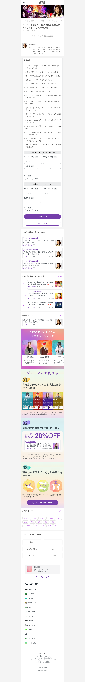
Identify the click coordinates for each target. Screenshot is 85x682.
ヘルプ (38, 656)
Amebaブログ (31, 607)
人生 (25, 522)
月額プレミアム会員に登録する (42, 503)
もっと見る (59, 276)
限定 (35, 518)
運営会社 (47, 662)
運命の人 (26, 518)
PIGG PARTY (30, 620)
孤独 (53, 522)
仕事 (36, 526)
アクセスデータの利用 (50, 660)
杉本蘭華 (31, 21)
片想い (42, 518)
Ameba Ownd (30, 612)
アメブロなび (30, 638)
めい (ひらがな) (48, 157)
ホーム (24, 21)
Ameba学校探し (31, 643)
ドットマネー (30, 598)
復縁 (46, 522)
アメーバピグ (30, 616)
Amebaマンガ (31, 625)
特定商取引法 (48, 658)
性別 (25, 175)
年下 (56, 526)
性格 (49, 526)
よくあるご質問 (45, 656)
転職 (43, 526)
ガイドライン (38, 658)
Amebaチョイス (31, 589)
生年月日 (27, 166)
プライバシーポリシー (36, 660)
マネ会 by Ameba (31, 603)
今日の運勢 (27, 526)
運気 (39, 522)
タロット (50, 518)
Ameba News (30, 634)
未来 (59, 518)
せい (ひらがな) (29, 157)
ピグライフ (30, 629)
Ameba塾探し (31, 594)
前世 (32, 522)
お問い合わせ (40, 662)
